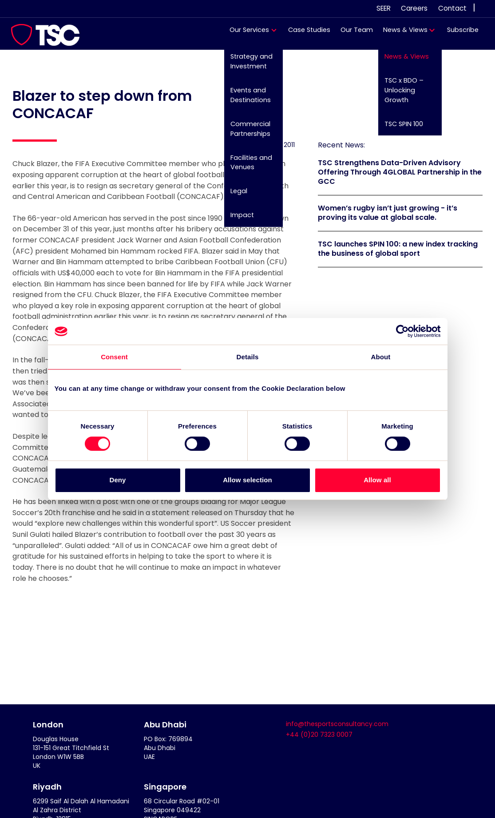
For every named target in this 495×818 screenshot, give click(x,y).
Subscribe (458, 34)
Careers (414, 8)
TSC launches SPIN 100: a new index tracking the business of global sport (398, 248)
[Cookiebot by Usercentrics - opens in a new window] (402, 331)
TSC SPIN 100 (398, 127)
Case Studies (305, 34)
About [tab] (381, 357)
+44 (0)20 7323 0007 (319, 734)
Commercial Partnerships (245, 132)
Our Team (353, 34)
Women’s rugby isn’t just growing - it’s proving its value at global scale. (387, 212)
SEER (383, 8)
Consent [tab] (114, 357)
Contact (452, 8)
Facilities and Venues (246, 165)
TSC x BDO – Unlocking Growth (398, 94)
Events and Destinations (246, 99)
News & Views (401, 34)
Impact (237, 217)
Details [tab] (248, 357)
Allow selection (247, 480)
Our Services (245, 34)
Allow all (377, 480)
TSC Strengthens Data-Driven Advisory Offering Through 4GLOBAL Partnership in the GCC (400, 172)
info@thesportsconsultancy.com (337, 723)
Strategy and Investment (247, 65)
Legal (234, 193)
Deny (117, 480)
